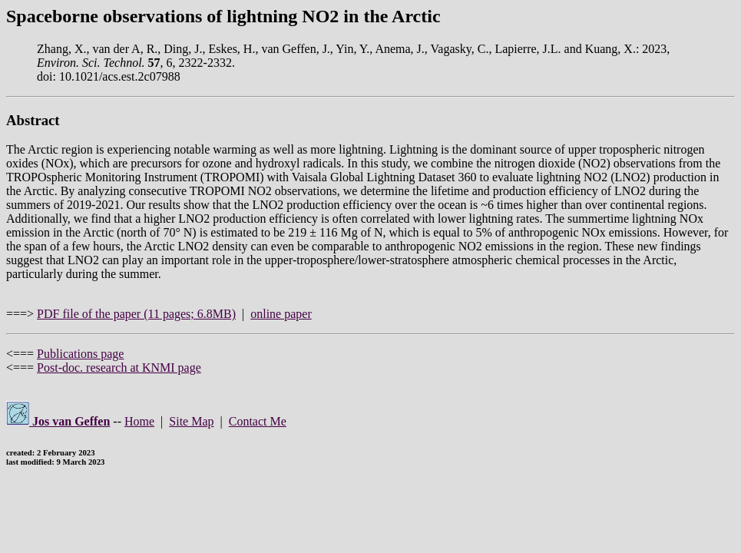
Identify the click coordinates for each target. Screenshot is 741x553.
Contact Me (257, 421)
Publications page (80, 353)
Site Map (191, 421)
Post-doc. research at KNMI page (119, 367)
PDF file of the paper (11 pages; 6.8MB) (136, 313)
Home (139, 421)
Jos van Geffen (58, 421)
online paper (281, 313)
